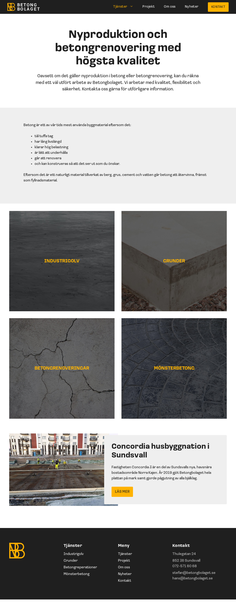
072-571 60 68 (184, 566)
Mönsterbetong (76, 574)
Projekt (148, 7)
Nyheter (192, 7)
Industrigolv (74, 554)
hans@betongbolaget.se (192, 578)
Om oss (170, 7)
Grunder (71, 561)
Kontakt (218, 7)
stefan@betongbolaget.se (193, 573)
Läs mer (122, 492)
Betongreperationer (80, 567)
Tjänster (125, 7)
